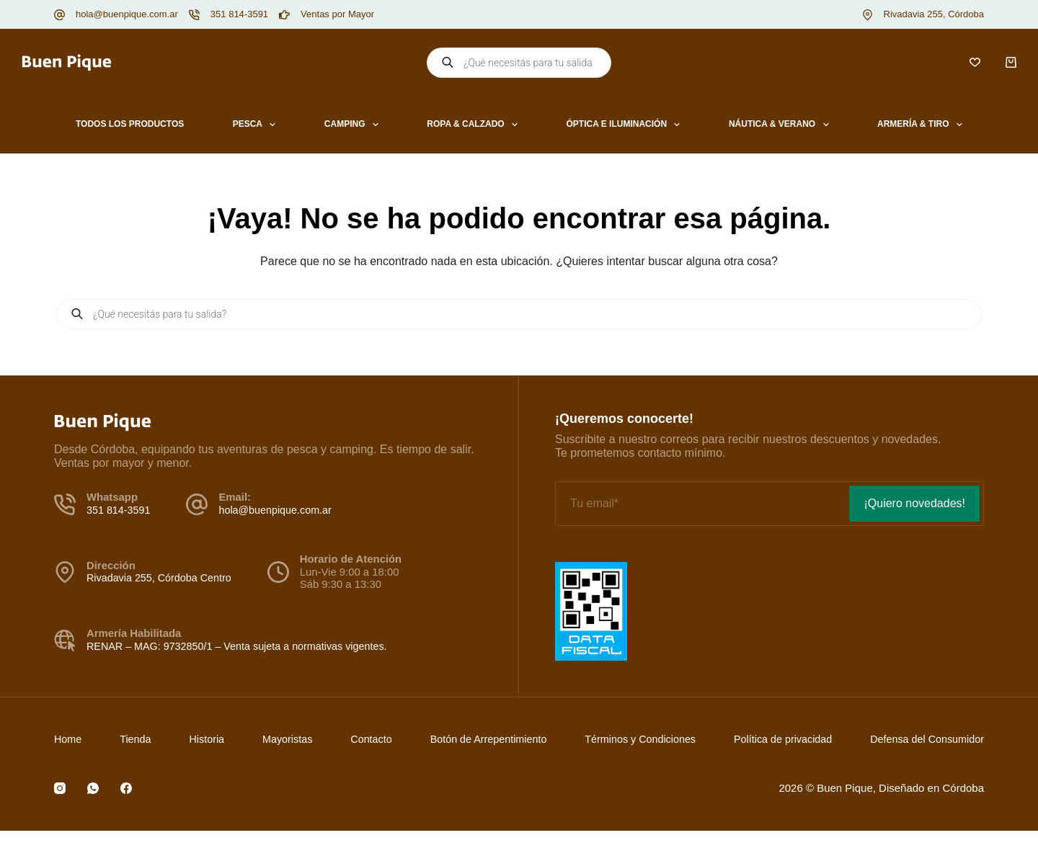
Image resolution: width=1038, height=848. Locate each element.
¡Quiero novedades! (914, 503)
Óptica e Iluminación (626, 124)
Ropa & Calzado (475, 124)
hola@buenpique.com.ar (127, 14)
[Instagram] (60, 788)
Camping (354, 124)
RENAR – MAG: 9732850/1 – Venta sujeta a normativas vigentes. (242, 646)
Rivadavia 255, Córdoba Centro (161, 578)
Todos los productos (130, 124)
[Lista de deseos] (975, 62)
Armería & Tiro (922, 124)
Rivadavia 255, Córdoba (934, 14)
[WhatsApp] (93, 788)
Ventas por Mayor (337, 14)
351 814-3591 (239, 14)
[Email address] (700, 504)
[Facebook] (126, 788)
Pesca (257, 124)
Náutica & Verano (782, 124)
